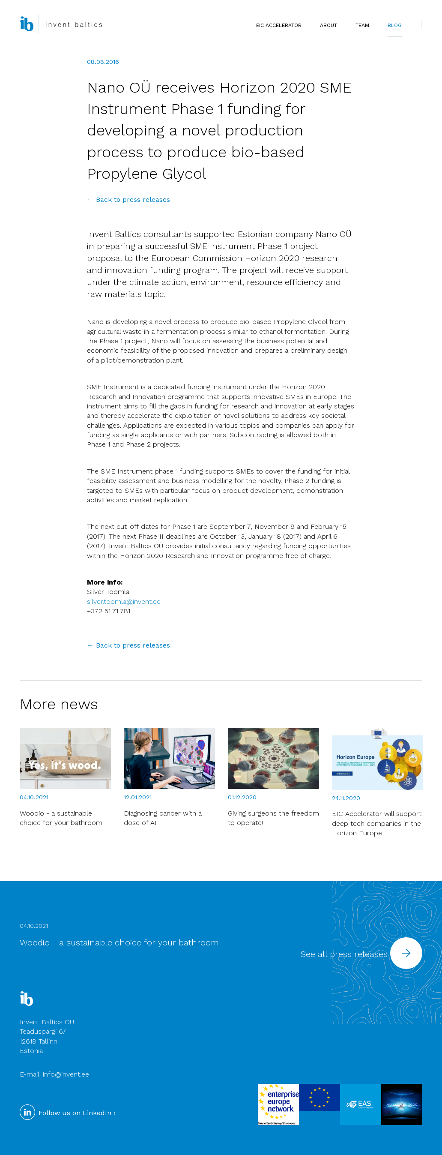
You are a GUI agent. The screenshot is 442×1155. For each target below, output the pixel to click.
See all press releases (361, 954)
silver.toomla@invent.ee (124, 601)
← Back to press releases (128, 199)
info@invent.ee (66, 1074)
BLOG (395, 25)
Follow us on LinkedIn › (68, 1113)
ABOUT (328, 25)
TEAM (362, 25)
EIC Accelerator (279, 25)
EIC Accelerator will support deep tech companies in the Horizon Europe (376, 823)
